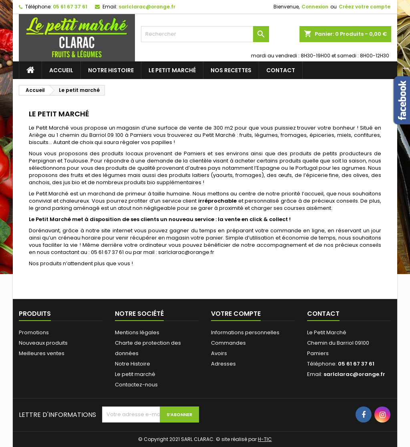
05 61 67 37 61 (70, 6)
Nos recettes (231, 70)
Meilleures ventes (41, 353)
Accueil (61, 70)
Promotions (34, 332)
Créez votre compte (364, 6)
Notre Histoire (111, 70)
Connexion (314, 6)
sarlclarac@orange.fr (147, 6)
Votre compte (236, 313)
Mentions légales (137, 332)
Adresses (223, 364)
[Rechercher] (205, 34)
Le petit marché (172, 70)
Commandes (228, 343)
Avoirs (219, 353)
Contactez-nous (136, 384)
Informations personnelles (245, 332)
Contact (280, 70)
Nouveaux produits (43, 343)
